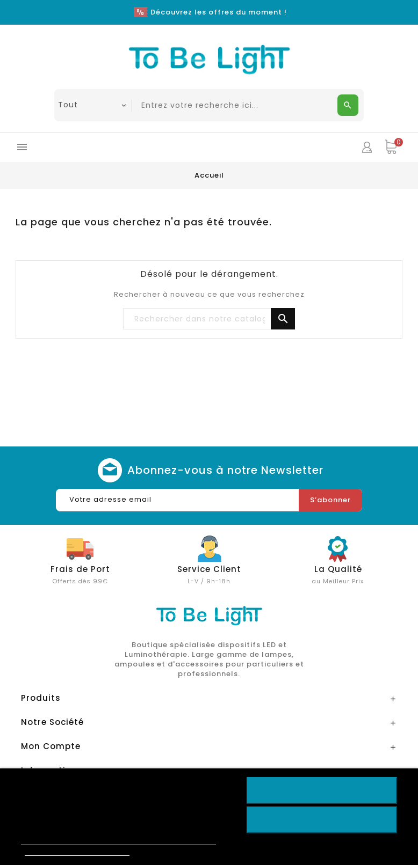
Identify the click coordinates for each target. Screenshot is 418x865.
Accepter (321, 790)
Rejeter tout (321, 820)
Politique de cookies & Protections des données (118, 840)
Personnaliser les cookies (77, 850)
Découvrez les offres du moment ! (218, 12)
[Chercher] (209, 319)
